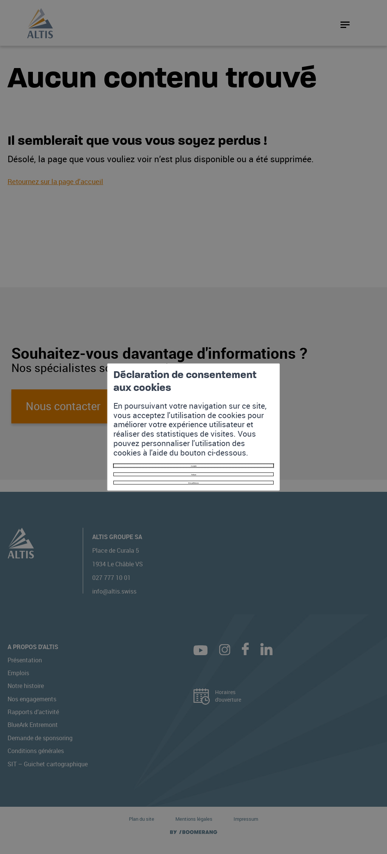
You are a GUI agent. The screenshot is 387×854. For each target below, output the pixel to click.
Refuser (193, 458)
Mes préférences (193, 473)
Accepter (193, 443)
